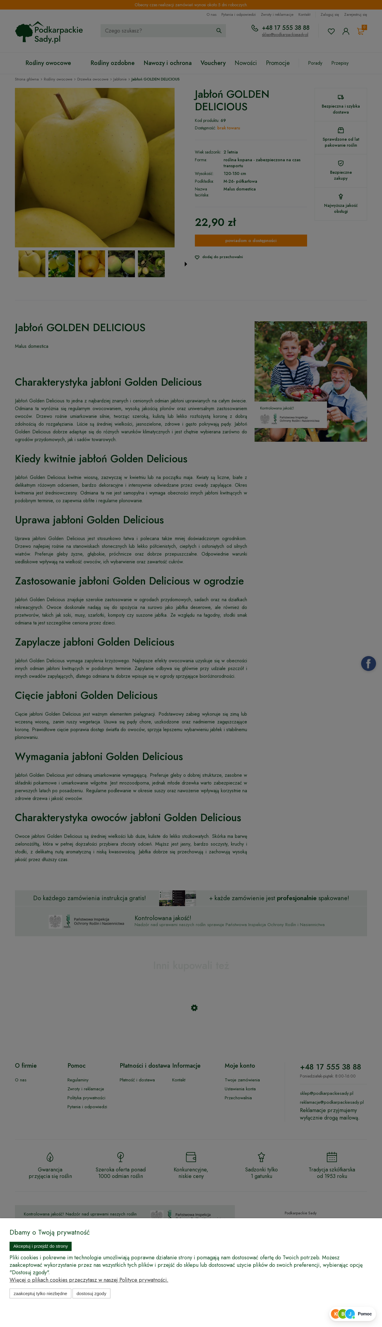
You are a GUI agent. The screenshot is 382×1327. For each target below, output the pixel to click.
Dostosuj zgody (91, 1293)
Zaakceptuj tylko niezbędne (40, 1293)
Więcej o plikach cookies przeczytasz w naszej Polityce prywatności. (89, 1280)
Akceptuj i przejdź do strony (40, 1246)
